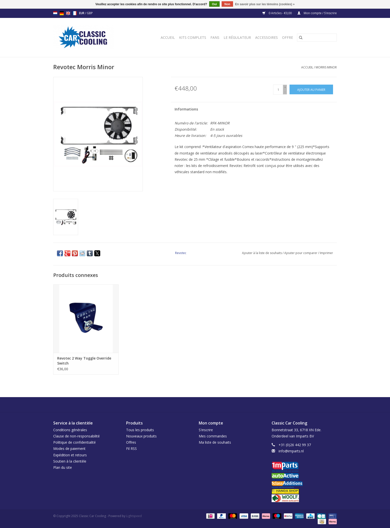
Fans (214, 37)
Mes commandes (213, 436)
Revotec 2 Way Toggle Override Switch (84, 361)
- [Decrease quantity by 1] (285, 92)
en (68, 13)
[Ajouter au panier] (311, 89)
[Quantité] (278, 90)
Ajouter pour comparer (301, 253)
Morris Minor (326, 67)
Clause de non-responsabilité (76, 436)
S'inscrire (206, 429)
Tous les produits (140, 429)
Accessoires (266, 37)
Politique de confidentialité (74, 442)
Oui (214, 4)
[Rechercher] (317, 38)
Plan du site (62, 467)
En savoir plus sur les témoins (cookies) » (264, 4)
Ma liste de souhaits (215, 442)
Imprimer (326, 253)
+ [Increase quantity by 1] (285, 87)
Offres (131, 442)
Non (227, 4)
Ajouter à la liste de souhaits (262, 253)
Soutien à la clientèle (69, 461)
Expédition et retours (70, 455)
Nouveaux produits (141, 436)
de (62, 13)
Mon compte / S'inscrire (317, 13)
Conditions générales (70, 429)
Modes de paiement (69, 448)
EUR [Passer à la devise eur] (82, 13)
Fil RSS (131, 448)
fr (75, 13)
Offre (287, 37)
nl (55, 13)
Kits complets (192, 37)
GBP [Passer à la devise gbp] (90, 13)
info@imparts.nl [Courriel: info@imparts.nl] (291, 451)
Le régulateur (237, 37)
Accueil (168, 37)
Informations (186, 109)
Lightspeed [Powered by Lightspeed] (134, 516)
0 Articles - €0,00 (277, 13)
